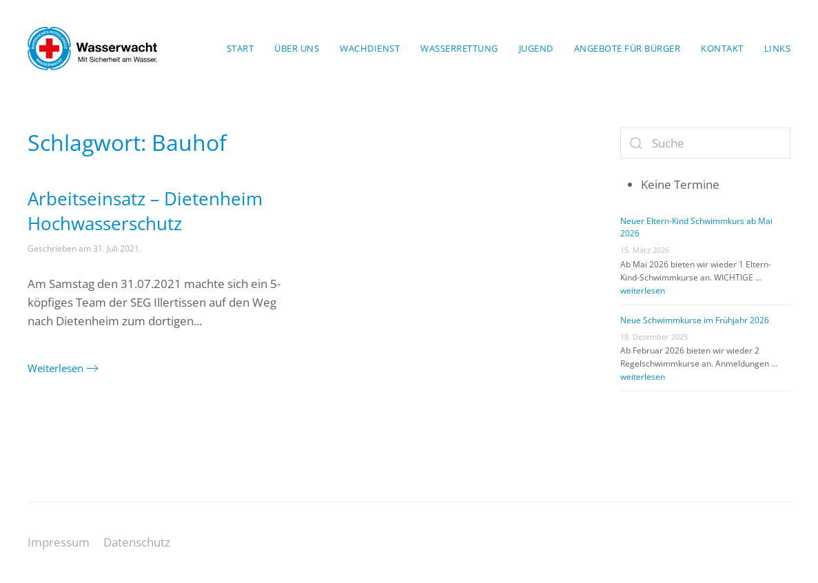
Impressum (59, 542)
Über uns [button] (296, 48)
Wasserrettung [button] (459, 48)
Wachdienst (370, 48)
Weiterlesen (55, 368)
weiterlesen (642, 290)
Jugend (536, 48)
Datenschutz (136, 542)
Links (777, 48)
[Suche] (705, 142)
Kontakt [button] (722, 48)
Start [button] (240, 48)
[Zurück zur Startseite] (92, 48)
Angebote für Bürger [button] (627, 48)
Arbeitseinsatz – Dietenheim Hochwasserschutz (145, 211)
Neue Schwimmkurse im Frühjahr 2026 (694, 320)
